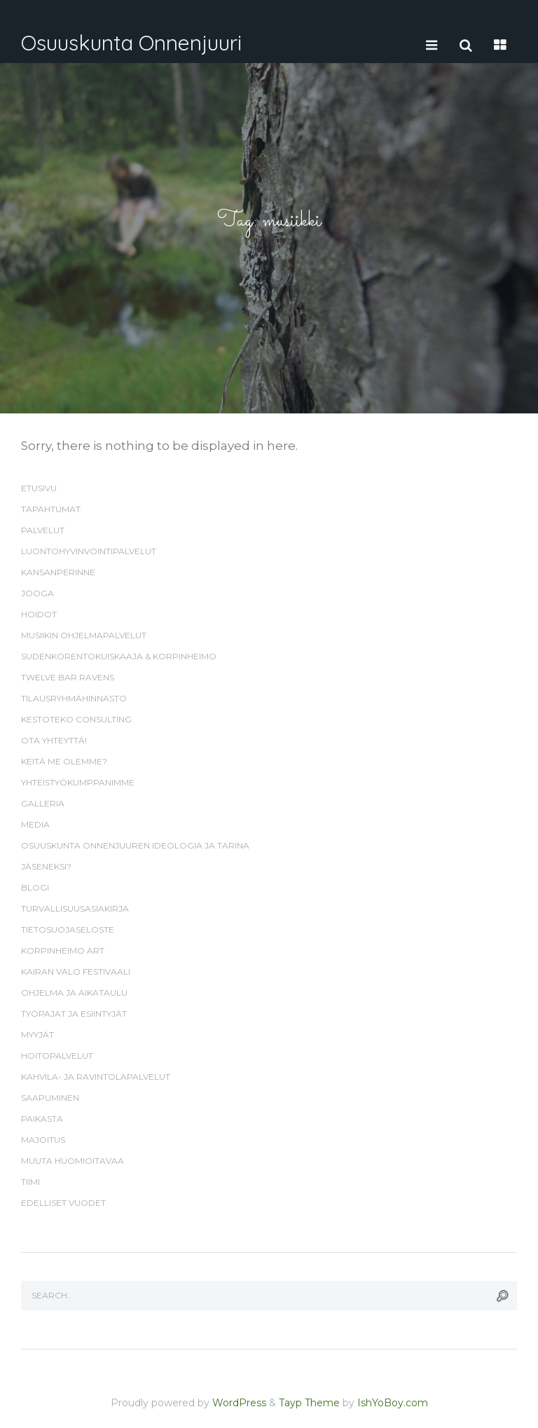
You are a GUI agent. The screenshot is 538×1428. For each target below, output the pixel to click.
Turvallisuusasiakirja (75, 908)
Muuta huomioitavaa (72, 1160)
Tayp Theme (309, 1402)
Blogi (35, 887)
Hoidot (39, 614)
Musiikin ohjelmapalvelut (83, 635)
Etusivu (39, 488)
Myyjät (37, 1034)
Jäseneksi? (46, 866)
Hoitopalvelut (57, 1055)
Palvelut (42, 530)
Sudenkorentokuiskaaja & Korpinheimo (118, 656)
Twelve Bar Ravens (67, 677)
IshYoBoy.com (392, 1402)
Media (35, 824)
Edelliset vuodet (63, 1202)
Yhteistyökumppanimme (77, 782)
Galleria (42, 803)
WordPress (239, 1402)
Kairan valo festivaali (75, 971)
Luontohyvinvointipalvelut (88, 551)
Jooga (37, 593)
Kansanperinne (58, 572)
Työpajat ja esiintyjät (74, 1013)
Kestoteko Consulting (76, 719)
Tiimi (30, 1181)
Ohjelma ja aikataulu (74, 992)
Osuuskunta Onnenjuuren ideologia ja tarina (135, 845)
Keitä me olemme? (64, 761)
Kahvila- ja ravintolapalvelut (95, 1076)
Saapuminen (50, 1097)
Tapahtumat (51, 509)
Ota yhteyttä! (54, 740)
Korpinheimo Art (62, 950)
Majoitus (43, 1139)
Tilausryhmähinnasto (74, 698)
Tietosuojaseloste (67, 929)
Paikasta (42, 1118)
